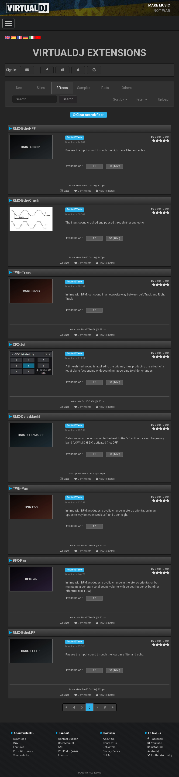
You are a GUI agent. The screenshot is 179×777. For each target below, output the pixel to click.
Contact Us (110, 743)
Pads (105, 88)
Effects (62, 88)
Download (19, 738)
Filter (142, 99)
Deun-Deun (162, 136)
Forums (63, 755)
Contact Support (68, 738)
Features (18, 747)
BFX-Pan (19, 560)
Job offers (109, 747)
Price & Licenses (23, 751)
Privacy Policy (111, 751)
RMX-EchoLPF (24, 632)
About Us (108, 738)
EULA (106, 755)
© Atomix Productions (89, 772)
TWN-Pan (20, 488)
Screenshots (21, 755)
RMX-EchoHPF (24, 128)
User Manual (66, 743)
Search (68, 99)
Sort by (120, 99)
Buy (15, 743)
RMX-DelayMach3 (27, 416)
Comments (84, 190)
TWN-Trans (22, 272)
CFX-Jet (19, 344)
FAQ (60, 747)
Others (127, 88)
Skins (41, 88)
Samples (83, 88)
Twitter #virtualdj (160, 755)
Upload (163, 99)
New (19, 88)
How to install (107, 190)
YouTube (155, 743)
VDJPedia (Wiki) (68, 751)
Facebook (155, 738)
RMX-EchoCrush (26, 200)
